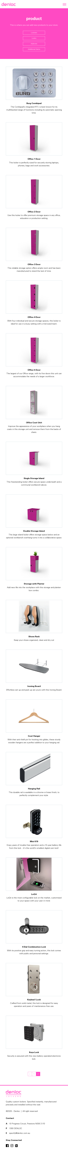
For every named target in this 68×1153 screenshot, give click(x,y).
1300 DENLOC (15, 1129)
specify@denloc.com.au (19, 1133)
